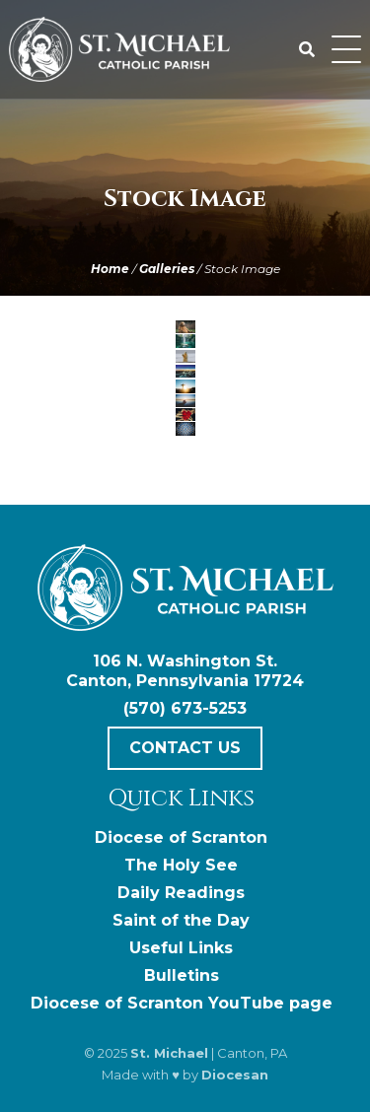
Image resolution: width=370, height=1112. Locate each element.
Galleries (166, 268)
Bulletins (181, 975)
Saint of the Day (181, 920)
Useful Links (181, 947)
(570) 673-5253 (185, 708)
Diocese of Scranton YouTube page (182, 1003)
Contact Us (185, 747)
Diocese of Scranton (181, 837)
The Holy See (181, 865)
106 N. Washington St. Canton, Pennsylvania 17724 (185, 671)
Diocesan (234, 1074)
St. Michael (169, 1053)
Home (110, 268)
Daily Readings (181, 892)
